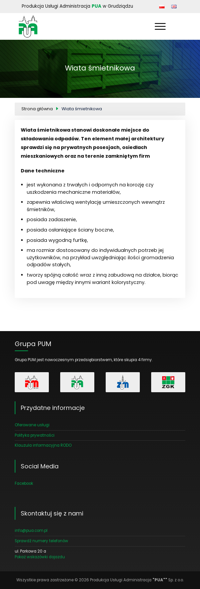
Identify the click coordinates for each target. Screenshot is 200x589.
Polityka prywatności (35, 435)
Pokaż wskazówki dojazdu (40, 557)
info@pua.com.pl (31, 530)
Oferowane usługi (32, 425)
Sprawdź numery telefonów (41, 541)
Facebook (24, 483)
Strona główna (37, 109)
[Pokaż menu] (160, 26)
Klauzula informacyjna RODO (43, 445)
